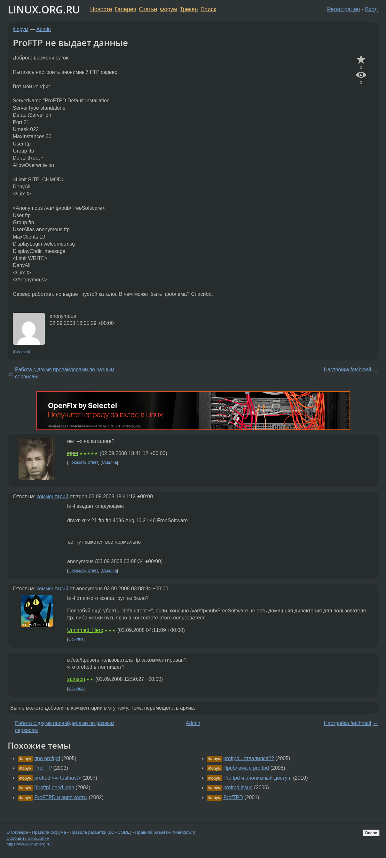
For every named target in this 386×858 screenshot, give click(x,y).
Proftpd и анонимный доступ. (257, 778)
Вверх (371, 832)
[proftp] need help (54, 787)
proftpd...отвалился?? (248, 758)
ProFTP (43, 768)
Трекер (189, 9)
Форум (168, 9)
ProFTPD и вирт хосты (60, 797)
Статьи (148, 9)
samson (76, 679)
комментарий (52, 496)
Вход (371, 9)
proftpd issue (238, 787)
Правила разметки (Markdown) (165, 832)
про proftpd (47, 758)
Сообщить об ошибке (27, 838)
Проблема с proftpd (246, 768)
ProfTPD (233, 797)
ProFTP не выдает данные (70, 42)
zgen (72, 453)
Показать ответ (83, 462)
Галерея (125, 9)
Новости (101, 9)
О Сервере (17, 832)
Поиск (208, 9)
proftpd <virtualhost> (57, 778)
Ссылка (21, 352)
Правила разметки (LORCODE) (100, 832)
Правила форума (49, 832)
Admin (43, 29)
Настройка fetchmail (347, 369)
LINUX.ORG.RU (44, 9)
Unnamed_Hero (85, 630)
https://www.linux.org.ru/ (28, 844)
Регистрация (343, 9)
